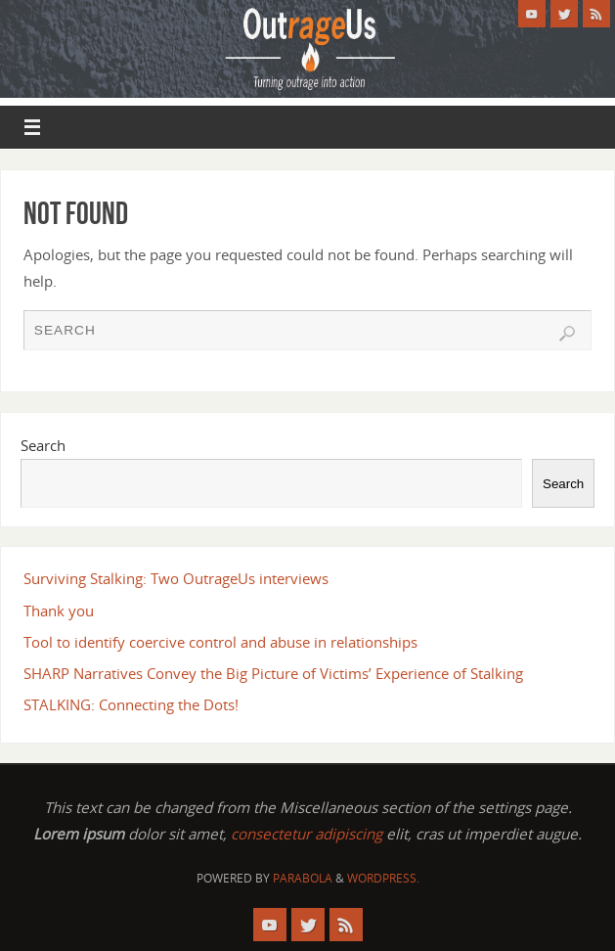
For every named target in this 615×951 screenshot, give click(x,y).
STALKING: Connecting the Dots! (131, 704)
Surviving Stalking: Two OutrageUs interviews (176, 578)
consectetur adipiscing (306, 833)
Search (43, 445)
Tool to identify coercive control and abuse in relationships (220, 642)
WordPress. (383, 878)
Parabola (302, 878)
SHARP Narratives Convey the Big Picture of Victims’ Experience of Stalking (273, 673)
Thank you (58, 610)
